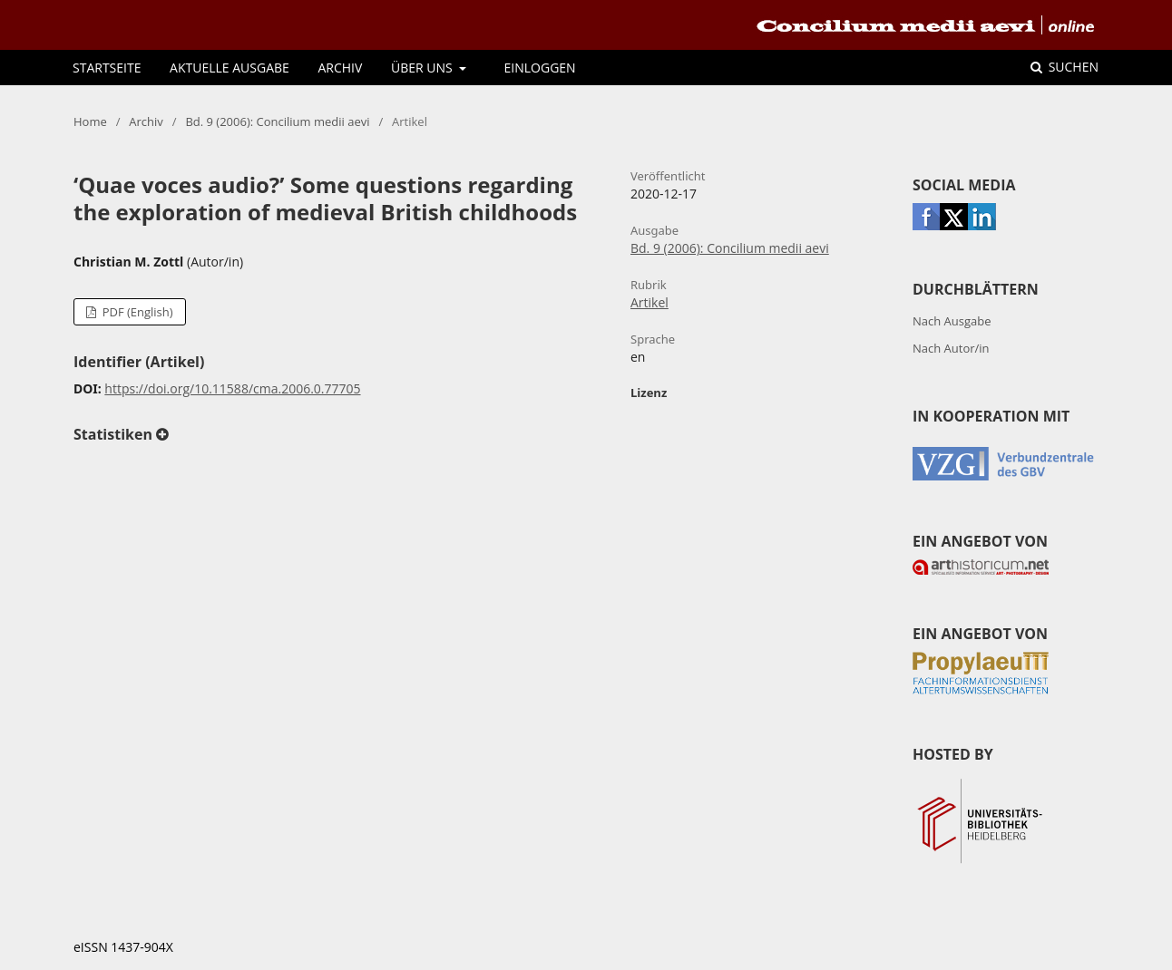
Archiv (339, 67)
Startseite (107, 67)
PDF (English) (135, 312)
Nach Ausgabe (952, 321)
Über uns (423, 67)
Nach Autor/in (951, 348)
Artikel (649, 302)
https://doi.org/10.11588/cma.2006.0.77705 (232, 388)
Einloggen (540, 67)
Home (90, 121)
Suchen (1072, 66)
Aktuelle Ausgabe (229, 67)
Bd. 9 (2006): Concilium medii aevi (277, 121)
